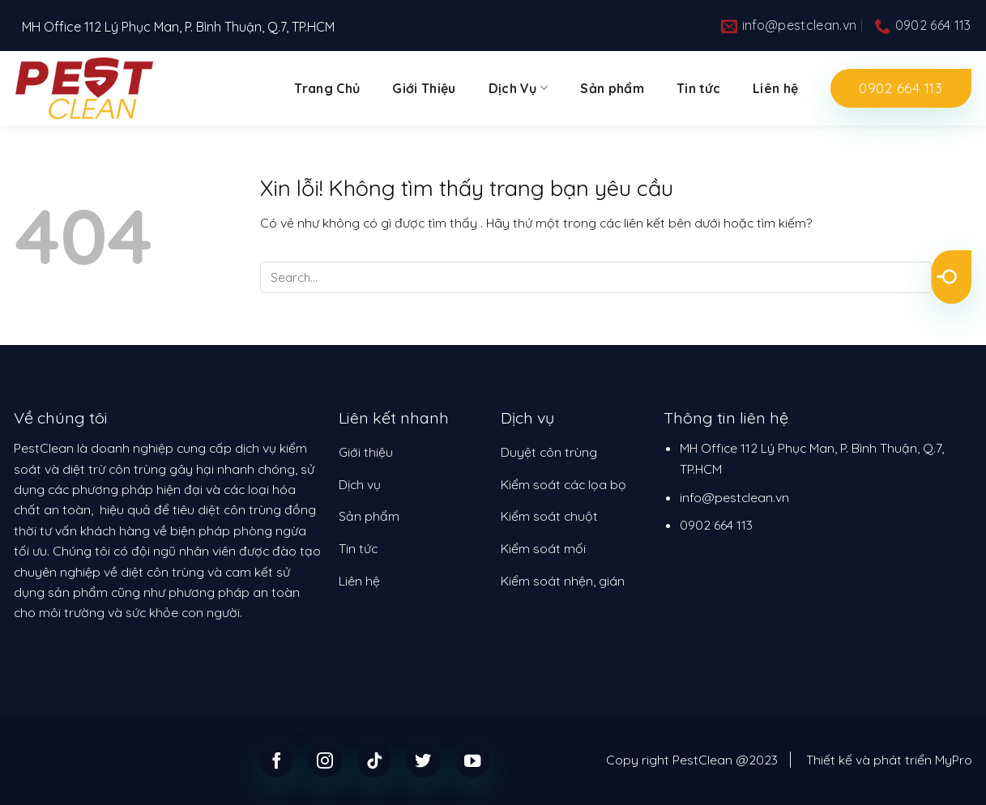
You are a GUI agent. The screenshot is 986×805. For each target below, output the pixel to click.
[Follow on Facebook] (276, 760)
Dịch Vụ (518, 88)
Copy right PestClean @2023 (692, 760)
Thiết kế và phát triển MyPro (889, 760)
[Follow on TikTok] (374, 760)
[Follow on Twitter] (423, 760)
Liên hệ (775, 88)
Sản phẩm (612, 88)
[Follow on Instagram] (325, 760)
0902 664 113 (716, 525)
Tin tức (698, 88)
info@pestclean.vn (734, 497)
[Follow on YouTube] (472, 760)
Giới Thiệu (423, 88)
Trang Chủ (327, 88)
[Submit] (951, 277)
